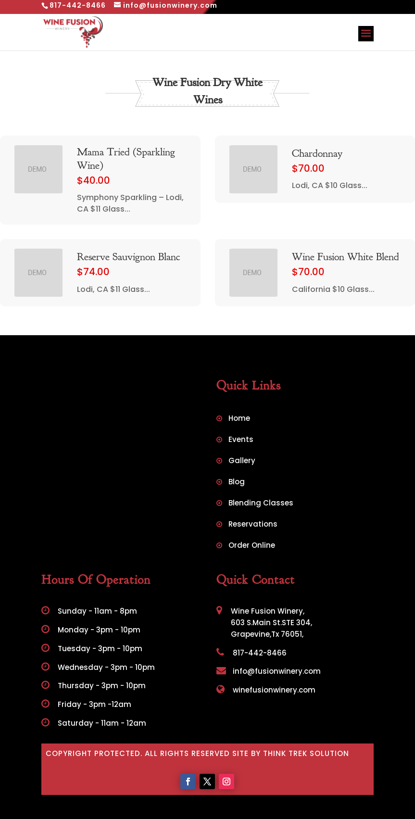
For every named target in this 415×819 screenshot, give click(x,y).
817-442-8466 (251, 653)
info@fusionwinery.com (268, 671)
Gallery (241, 461)
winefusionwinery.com (265, 690)
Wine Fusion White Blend (345, 257)
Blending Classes (260, 504)
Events (240, 440)
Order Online (251, 546)
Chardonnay (317, 153)
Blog (236, 483)
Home (239, 419)
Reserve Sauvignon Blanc (128, 257)
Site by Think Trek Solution (290, 753)
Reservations (252, 525)
